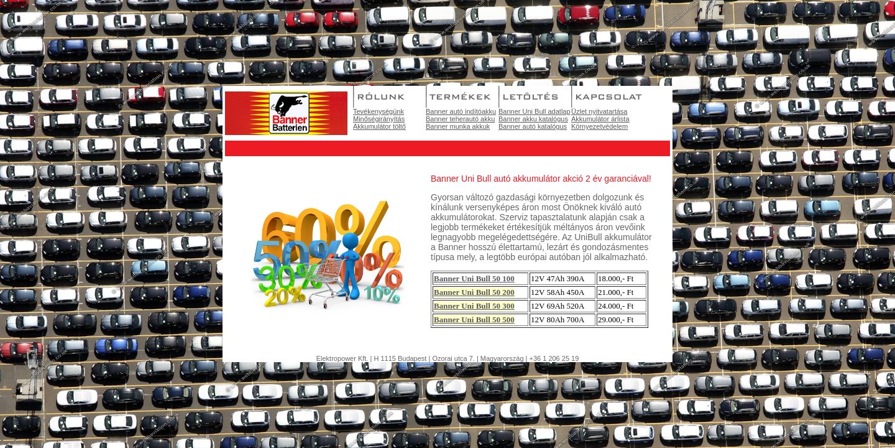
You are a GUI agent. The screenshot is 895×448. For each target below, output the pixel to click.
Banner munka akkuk (458, 126)
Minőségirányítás (379, 119)
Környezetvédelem (599, 126)
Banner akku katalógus (533, 119)
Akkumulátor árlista (600, 119)
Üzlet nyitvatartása (599, 111)
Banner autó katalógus (532, 126)
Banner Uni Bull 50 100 (474, 278)
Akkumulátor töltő (379, 126)
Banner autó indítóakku (461, 111)
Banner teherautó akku (460, 119)
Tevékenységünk (378, 111)
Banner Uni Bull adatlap (534, 111)
